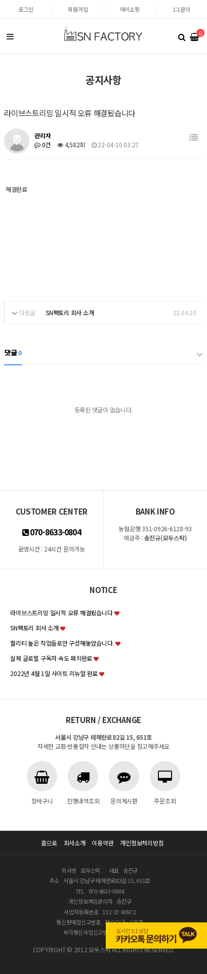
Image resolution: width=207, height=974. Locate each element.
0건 (42, 144)
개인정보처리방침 (141, 842)
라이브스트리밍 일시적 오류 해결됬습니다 (61, 612)
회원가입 (78, 9)
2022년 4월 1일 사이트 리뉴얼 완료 (54, 673)
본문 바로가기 (0, 0)
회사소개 (75, 842)
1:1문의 (181, 9)
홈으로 (49, 842)
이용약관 (102, 842)
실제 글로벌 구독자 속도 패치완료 (51, 658)
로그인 (25, 9)
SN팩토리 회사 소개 (70, 312)
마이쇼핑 (130, 9)
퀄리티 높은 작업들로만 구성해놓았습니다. (62, 643)
